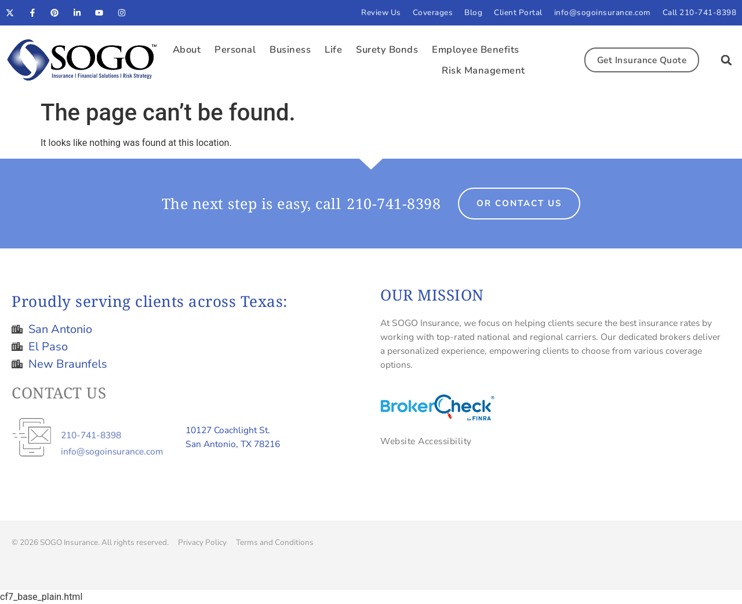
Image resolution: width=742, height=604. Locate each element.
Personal (235, 49)
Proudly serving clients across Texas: (150, 301)
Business (290, 49)
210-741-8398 (394, 203)
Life (333, 49)
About (187, 49)
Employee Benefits (475, 49)
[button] (726, 60)
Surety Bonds (387, 49)
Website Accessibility (426, 441)
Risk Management (483, 70)
